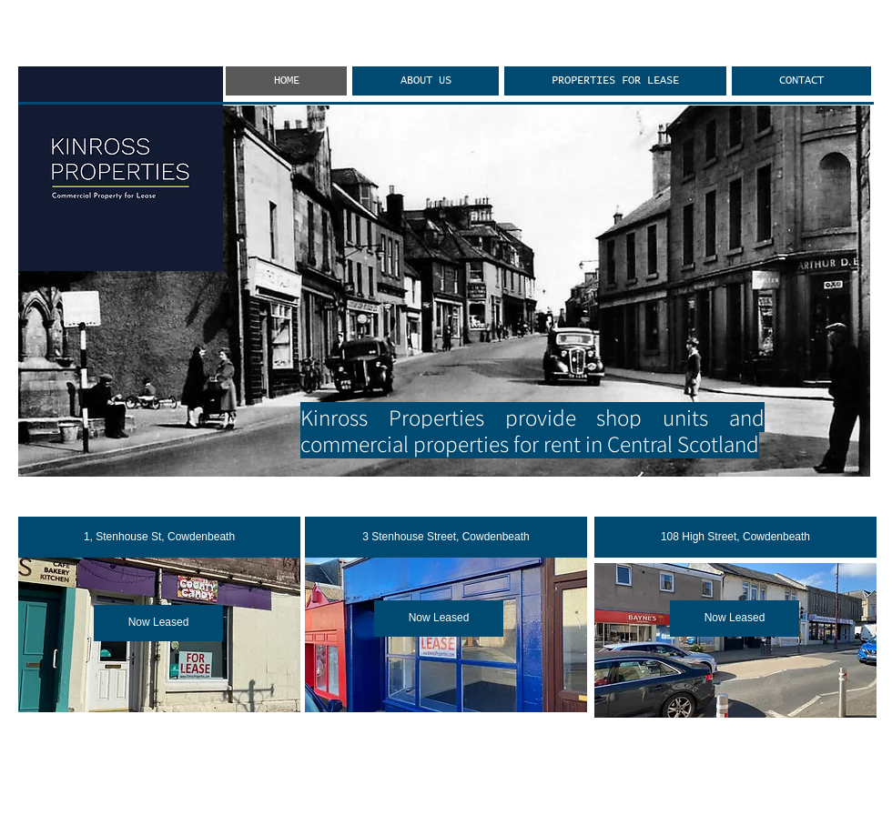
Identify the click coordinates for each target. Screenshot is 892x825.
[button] (158, 623)
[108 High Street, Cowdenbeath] (735, 537)
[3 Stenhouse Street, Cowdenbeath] (446, 537)
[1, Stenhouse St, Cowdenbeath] (159, 537)
